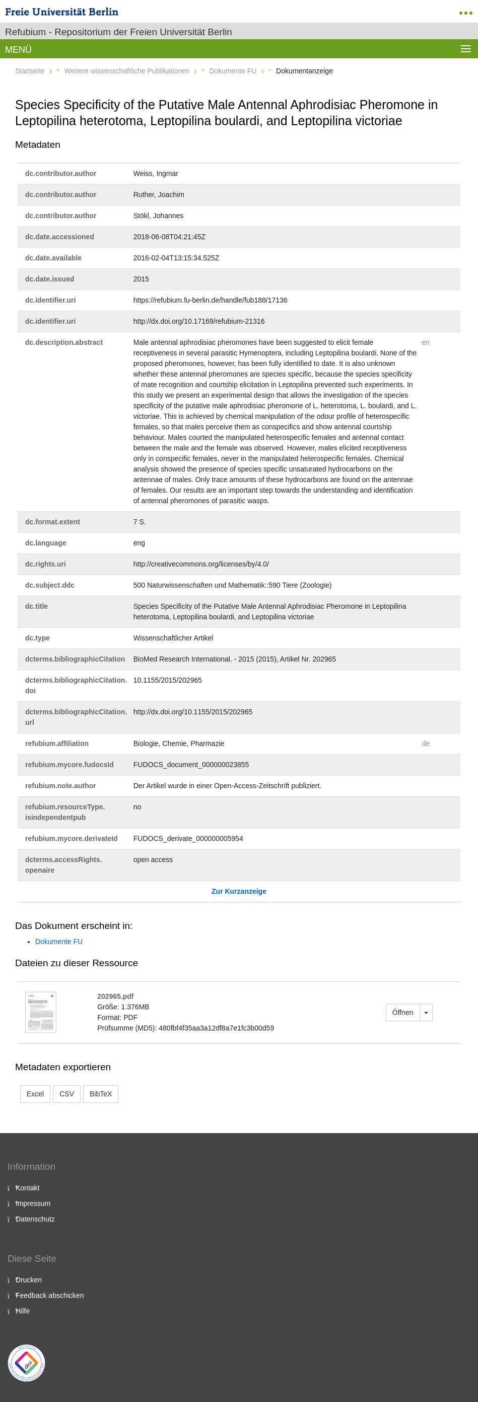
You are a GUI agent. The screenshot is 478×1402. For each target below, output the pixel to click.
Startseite (30, 71)
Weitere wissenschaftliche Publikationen (127, 71)
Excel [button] (35, 1094)
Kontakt (27, 1188)
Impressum (33, 1203)
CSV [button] (66, 1094)
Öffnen (403, 1012)
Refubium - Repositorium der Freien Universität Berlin (118, 32)
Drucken (29, 1280)
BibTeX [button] (101, 1094)
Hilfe (23, 1311)
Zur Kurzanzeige (239, 891)
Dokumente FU (232, 71)
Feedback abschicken (50, 1295)
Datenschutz (35, 1219)
